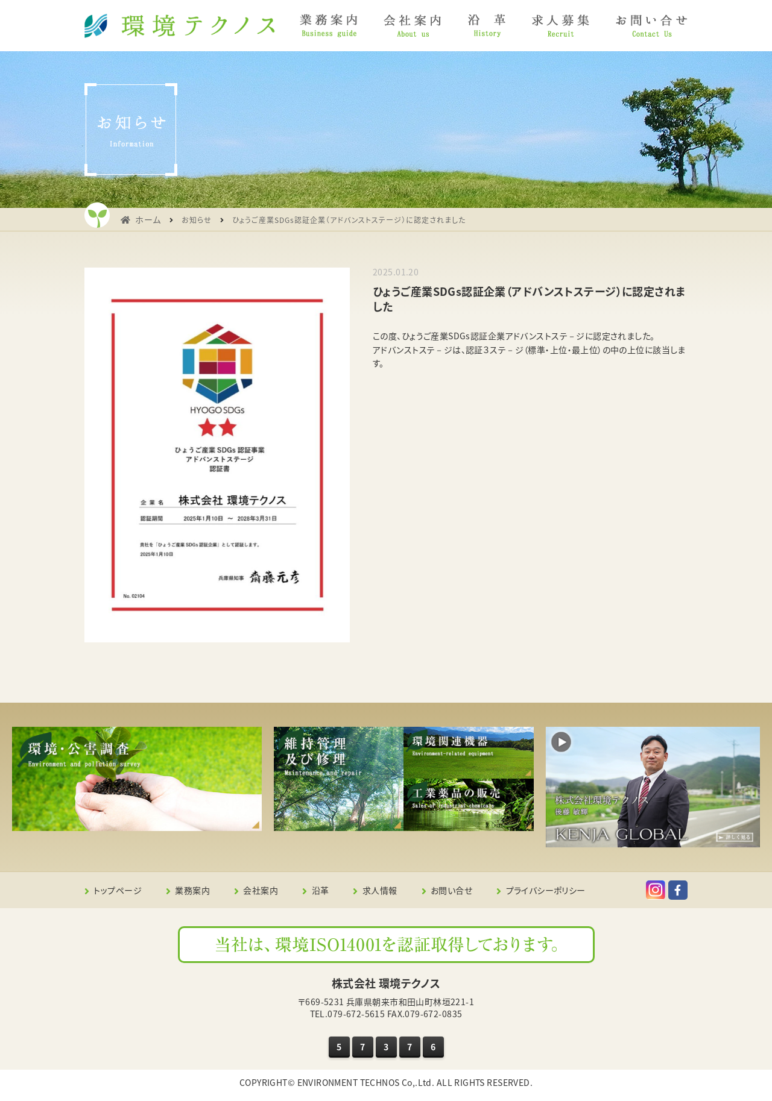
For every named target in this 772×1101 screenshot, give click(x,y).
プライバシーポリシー (546, 890)
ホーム (148, 219)
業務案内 (192, 890)
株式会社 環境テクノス (386, 983)
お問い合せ (451, 890)
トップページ (117, 890)
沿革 (320, 890)
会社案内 (260, 890)
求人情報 (379, 890)
